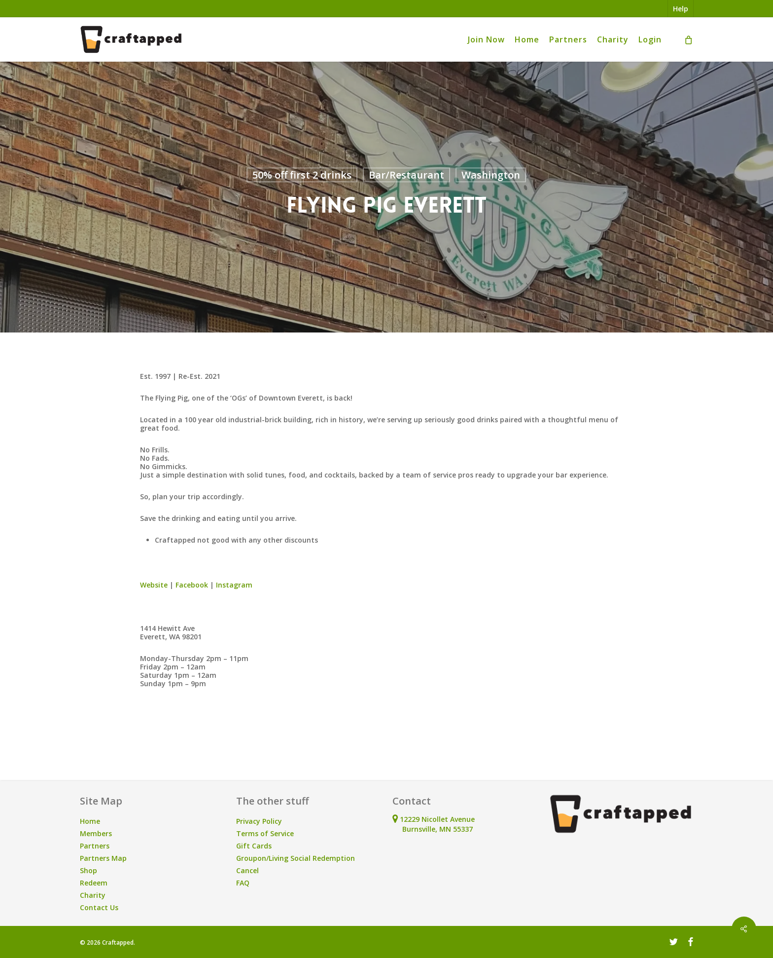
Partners (94, 846)
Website (154, 585)
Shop (88, 870)
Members (96, 833)
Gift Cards (254, 846)
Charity (92, 895)
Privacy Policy (259, 821)
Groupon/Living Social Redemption (295, 858)
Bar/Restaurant (406, 175)
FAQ (242, 883)
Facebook (192, 585)
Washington (490, 175)
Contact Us (99, 907)
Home (90, 821)
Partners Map (103, 858)
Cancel (247, 870)
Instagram (234, 585)
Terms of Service (265, 833)
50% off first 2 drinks (301, 175)
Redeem (93, 883)
